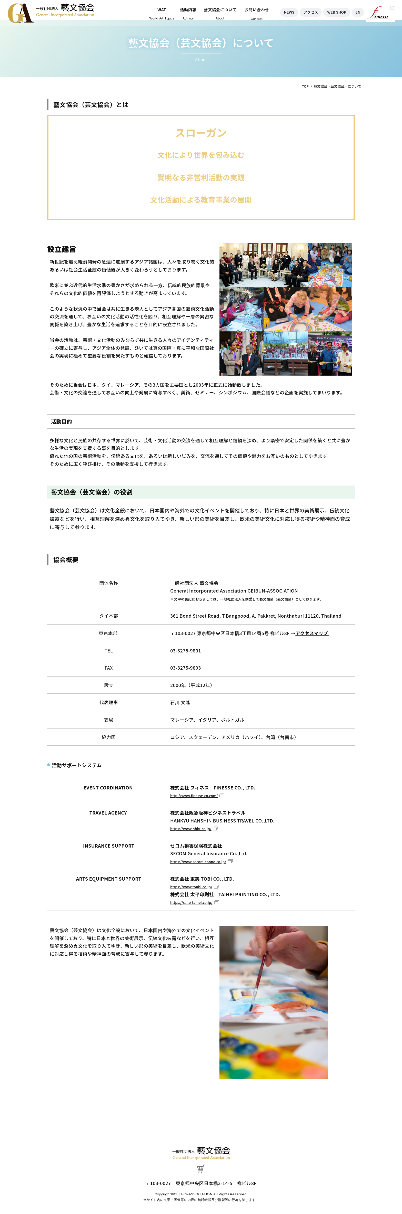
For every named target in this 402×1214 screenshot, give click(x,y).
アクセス (306, 9)
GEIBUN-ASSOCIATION (193, 1193)
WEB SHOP (334, 9)
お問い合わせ (247, 6)
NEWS (283, 9)
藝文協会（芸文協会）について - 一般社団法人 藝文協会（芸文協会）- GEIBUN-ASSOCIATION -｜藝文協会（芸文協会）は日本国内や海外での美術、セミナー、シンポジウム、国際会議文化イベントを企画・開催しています (51, 13)
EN (358, 9)
